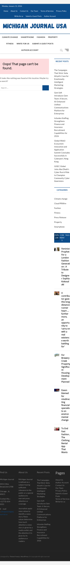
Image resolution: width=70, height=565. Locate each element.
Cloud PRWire (60, 203)
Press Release (60, 217)
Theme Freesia (15, 556)
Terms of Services (47, 11)
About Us (14, 11)
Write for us (18, 16)
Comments (62, 237)
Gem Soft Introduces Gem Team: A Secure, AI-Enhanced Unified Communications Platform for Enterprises (44, 510)
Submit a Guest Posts (34, 16)
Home (6, 11)
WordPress (24, 556)
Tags (67, 235)
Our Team (34, 11)
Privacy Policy (61, 11)
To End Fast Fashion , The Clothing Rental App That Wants (65, 440)
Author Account (50, 16)
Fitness (9, 43)
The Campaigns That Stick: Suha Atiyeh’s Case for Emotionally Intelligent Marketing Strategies (61, 79)
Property (53, 37)
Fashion (41, 37)
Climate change (10, 37)
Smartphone (27, 37)
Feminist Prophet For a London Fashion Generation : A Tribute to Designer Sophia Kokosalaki (65, 266)
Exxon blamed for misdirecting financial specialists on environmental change (65, 405)
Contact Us (24, 11)
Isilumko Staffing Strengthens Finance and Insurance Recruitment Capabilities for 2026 (61, 127)
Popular (57, 236)
